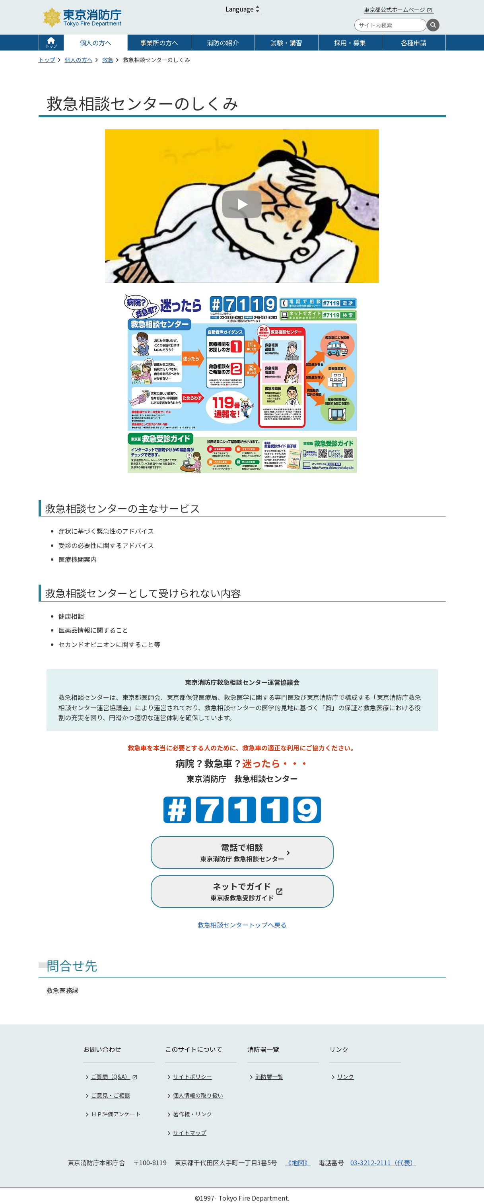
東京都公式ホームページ (394, 10)
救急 (107, 60)
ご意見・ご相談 (110, 1090)
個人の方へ (95, 42)
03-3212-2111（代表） (383, 1157)
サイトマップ (189, 1127)
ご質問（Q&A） (110, 1071)
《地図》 (298, 1157)
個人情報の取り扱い (198, 1090)
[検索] (433, 25)
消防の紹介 (223, 42)
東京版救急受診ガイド (242, 891)
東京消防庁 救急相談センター (242, 852)
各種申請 (413, 42)
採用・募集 (350, 42)
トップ (51, 46)
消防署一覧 (269, 1071)
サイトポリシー (192, 1071)
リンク (345, 1071)
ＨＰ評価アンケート (116, 1109)
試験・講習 (286, 42)
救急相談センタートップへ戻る (242, 924)
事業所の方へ (159, 42)
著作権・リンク (192, 1109)
